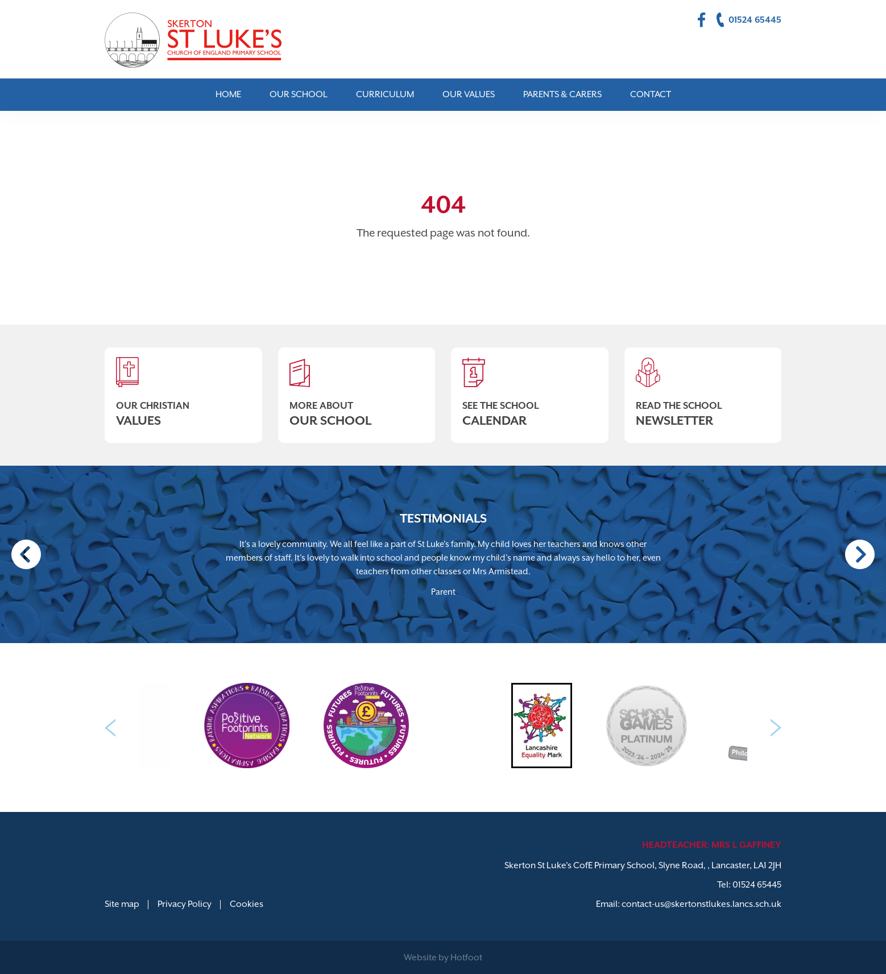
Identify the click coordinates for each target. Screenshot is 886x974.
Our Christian (183, 387)
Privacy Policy (185, 904)
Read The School (703, 387)
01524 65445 (756, 885)
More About (356, 387)
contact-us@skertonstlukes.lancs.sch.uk (701, 904)
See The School (529, 387)
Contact (650, 94)
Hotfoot (466, 957)
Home (228, 94)
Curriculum (385, 94)
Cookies (246, 904)
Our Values (468, 94)
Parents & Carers (562, 94)
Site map (122, 904)
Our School (299, 94)
